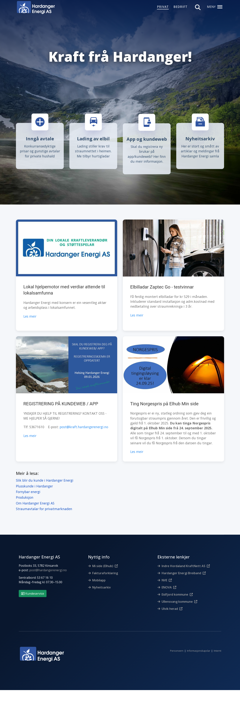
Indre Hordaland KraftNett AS (183, 561)
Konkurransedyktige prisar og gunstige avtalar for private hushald (40, 151)
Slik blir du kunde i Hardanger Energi (44, 476)
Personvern (176, 646)
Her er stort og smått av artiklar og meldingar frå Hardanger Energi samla (200, 151)
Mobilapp (99, 575)
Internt (217, 646)
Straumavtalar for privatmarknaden (44, 504)
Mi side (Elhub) (102, 561)
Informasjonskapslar (198, 646)
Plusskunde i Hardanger (34, 481)
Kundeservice (32, 589)
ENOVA (167, 583)
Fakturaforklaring (105, 568)
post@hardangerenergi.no (48, 565)
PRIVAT (163, 7)
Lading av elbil (93, 139)
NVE (164, 575)
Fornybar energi (28, 487)
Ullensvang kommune (177, 597)
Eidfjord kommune (175, 590)
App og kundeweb (147, 139)
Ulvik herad (170, 604)
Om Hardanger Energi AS (35, 498)
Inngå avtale (40, 139)
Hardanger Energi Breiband (181, 568)
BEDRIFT (180, 7)
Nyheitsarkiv (200, 139)
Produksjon (24, 493)
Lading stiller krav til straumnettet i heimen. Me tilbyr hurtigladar (93, 151)
